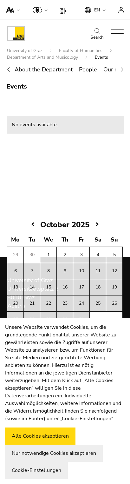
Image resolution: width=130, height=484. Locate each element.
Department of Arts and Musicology (43, 57)
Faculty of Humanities (81, 51)
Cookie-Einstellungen (36, 470)
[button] (11, 9)
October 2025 (64, 225)
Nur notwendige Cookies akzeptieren (54, 453)
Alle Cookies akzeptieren (40, 436)
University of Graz (25, 51)
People (88, 69)
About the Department (44, 69)
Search (97, 34)
